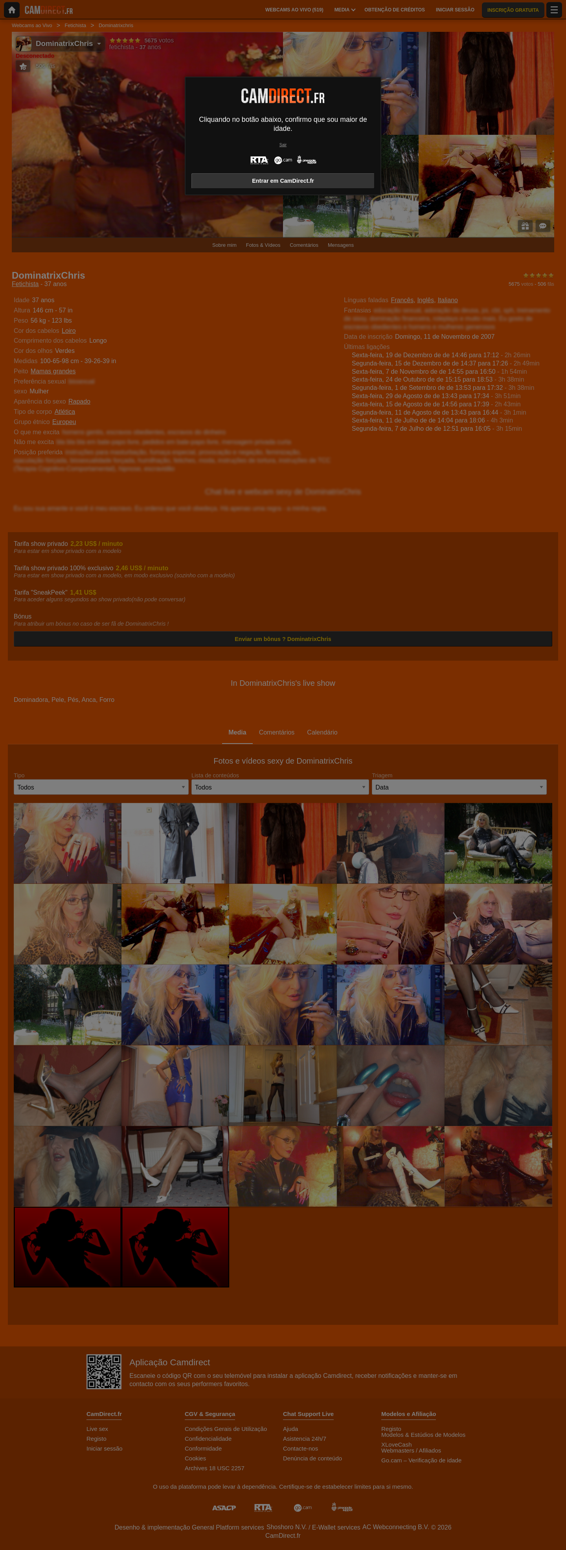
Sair (283, 145)
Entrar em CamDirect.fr (283, 181)
